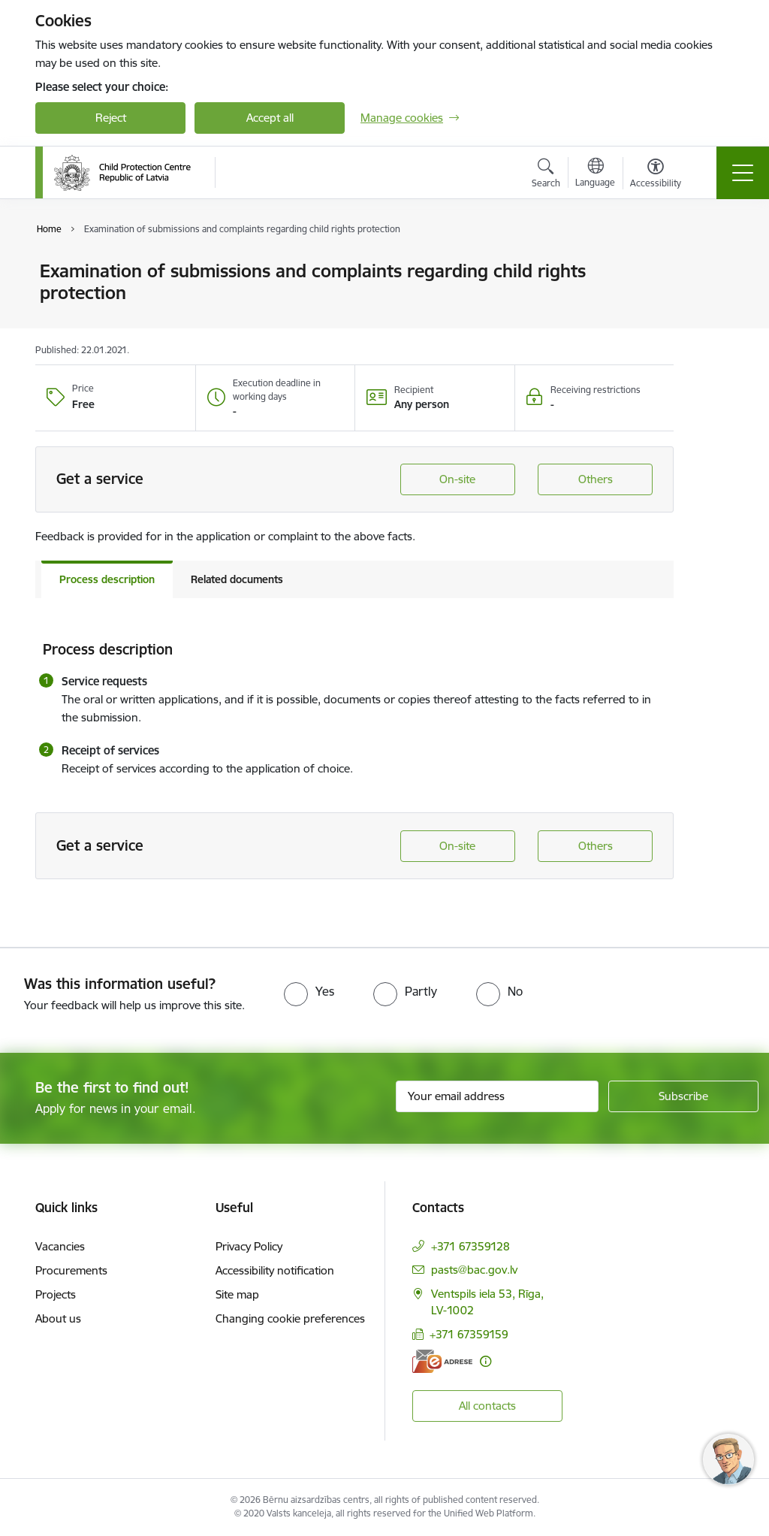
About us (58, 1318)
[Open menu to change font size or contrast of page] (656, 175)
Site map (237, 1294)
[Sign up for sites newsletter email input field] (497, 1096)
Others (595, 479)
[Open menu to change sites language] (595, 174)
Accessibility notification (275, 1270)
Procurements (71, 1270)
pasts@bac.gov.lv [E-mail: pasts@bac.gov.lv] (474, 1269)
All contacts (487, 1405)
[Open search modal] (546, 175)
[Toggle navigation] (742, 173)
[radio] (309, 991)
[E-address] (442, 1361)
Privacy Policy (249, 1246)
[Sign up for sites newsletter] (683, 1096)
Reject (110, 117)
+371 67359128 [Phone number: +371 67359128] (470, 1246)
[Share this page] (712, 302)
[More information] (485, 1361)
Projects (55, 1294)
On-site (457, 479)
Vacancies (60, 1246)
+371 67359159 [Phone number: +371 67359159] (469, 1334)
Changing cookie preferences (290, 1318)
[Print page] (712, 264)
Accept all (270, 117)
